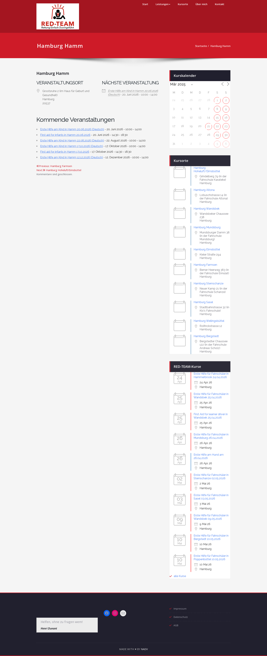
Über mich (201, 4)
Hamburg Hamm (219, 46)
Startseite (200, 46)
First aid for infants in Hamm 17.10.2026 (64, 151)
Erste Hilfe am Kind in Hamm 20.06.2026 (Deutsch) (72, 129)
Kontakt (219, 4)
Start (145, 4)
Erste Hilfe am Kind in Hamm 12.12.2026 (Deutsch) (71, 157)
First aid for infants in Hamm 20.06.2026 (65, 135)
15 (217, 114)
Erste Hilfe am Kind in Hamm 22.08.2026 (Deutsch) (72, 140)
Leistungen (163, 4)
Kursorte (183, 4)
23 (225, 123)
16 (226, 114)
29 (217, 132)
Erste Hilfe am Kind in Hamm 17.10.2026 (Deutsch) (71, 146)
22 (217, 123)
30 (226, 132)
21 (208, 123)
